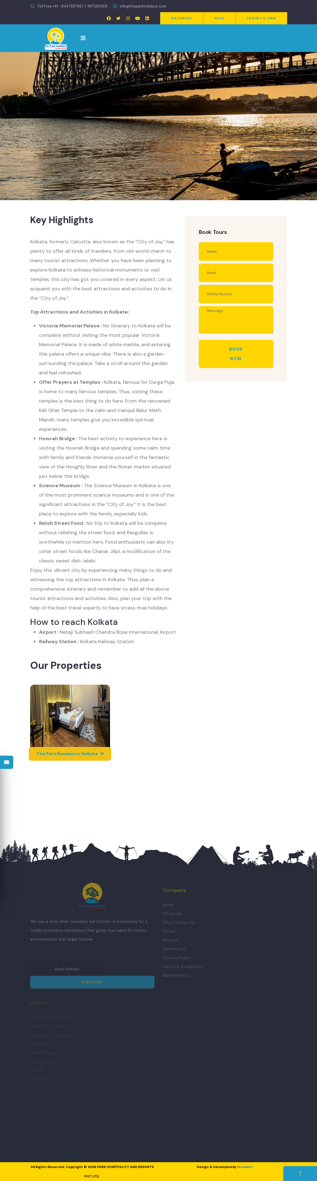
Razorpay (181, 18)
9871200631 (97, 6)
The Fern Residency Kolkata (70, 754)
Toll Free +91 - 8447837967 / (61, 6)
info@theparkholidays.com (143, 6)
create (245, 1167)
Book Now (236, 353)
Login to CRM (261, 18)
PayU (219, 18)
